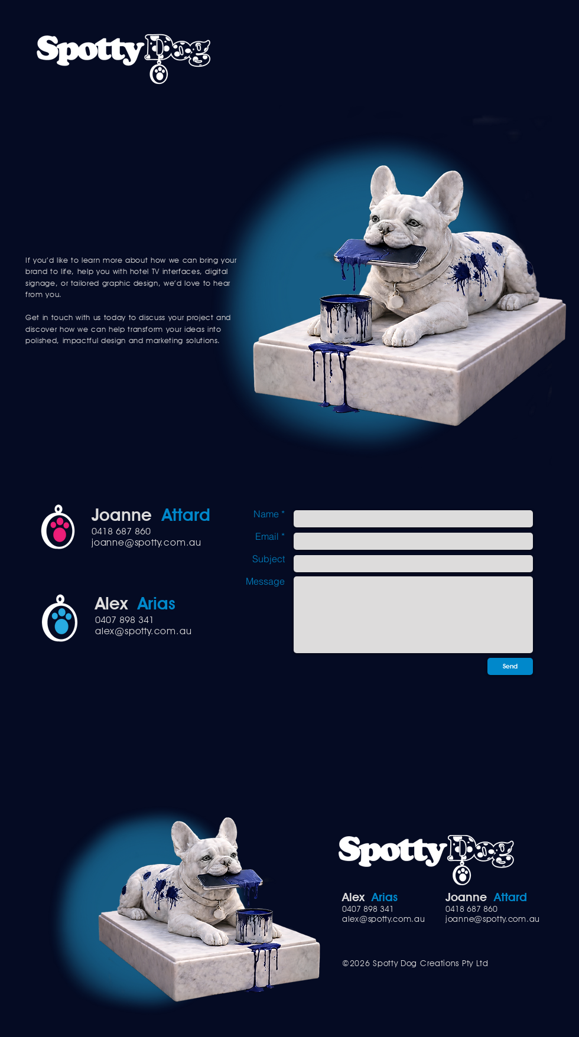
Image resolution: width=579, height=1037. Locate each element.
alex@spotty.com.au (143, 631)
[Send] (510, 666)
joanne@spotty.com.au (146, 542)
